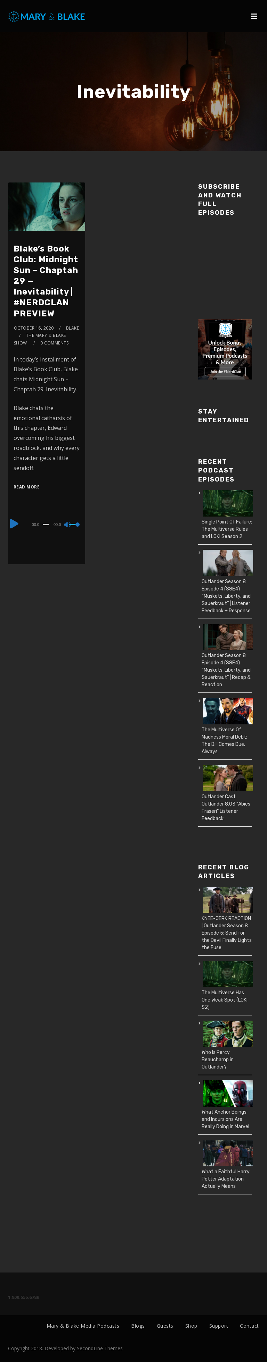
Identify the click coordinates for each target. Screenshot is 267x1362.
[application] (47, 524)
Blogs (138, 1325)
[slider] (46, 524)
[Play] (14, 523)
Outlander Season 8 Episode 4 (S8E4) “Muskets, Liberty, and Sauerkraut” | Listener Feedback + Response (226, 596)
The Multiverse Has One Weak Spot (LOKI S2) (225, 1000)
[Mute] (67, 525)
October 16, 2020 (34, 328)
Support (218, 1325)
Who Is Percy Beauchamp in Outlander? (218, 1059)
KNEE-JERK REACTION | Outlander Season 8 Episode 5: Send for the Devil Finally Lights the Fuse (227, 933)
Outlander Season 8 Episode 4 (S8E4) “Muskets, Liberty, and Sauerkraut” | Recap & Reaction (226, 670)
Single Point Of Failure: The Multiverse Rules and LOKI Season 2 (227, 529)
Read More (27, 487)
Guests (165, 1325)
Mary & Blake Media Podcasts (83, 1325)
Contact (249, 1325)
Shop (191, 1325)
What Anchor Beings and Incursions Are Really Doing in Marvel (225, 1119)
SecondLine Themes (100, 1348)
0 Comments (54, 343)
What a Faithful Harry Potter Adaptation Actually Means (226, 1179)
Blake (72, 328)
